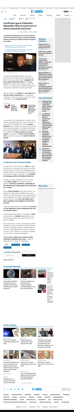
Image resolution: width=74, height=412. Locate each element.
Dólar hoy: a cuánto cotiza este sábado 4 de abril (45, 53)
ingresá (70, 11)
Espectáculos (31, 399)
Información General (12, 19)
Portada (6, 394)
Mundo (39, 397)
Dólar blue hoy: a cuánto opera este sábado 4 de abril (45, 46)
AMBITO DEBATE (50, 407)
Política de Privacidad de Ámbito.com (15, 402)
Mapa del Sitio (57, 399)
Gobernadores (31, 8)
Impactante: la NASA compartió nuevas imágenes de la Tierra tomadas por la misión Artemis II (10, 284)
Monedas (40, 188)
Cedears (54, 188)
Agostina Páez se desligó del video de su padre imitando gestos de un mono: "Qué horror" (32, 109)
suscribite (66, 11)
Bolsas (44, 188)
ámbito (5, 19)
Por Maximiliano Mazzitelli (26, 383)
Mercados (66, 394)
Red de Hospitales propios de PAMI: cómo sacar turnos (14, 107)
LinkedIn (14, 389)
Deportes (47, 397)
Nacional (31, 397)
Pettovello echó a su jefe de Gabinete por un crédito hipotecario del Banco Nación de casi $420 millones (47, 154)
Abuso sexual (7, 247)
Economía (23, 15)
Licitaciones (65, 402)
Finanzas (32, 15)
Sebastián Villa (21, 19)
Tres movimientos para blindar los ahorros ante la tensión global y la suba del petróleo (28, 376)
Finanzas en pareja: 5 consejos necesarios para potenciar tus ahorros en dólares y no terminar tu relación (45, 343)
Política (41, 15)
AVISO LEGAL (33, 402)
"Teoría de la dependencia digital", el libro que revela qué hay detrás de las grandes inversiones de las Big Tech (45, 64)
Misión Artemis (49, 8)
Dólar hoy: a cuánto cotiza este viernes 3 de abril (28, 364)
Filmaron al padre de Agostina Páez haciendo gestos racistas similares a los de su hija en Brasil (28, 284)
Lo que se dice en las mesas (61, 8)
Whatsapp (22, 389)
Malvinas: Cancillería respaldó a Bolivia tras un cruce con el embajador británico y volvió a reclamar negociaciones (47, 138)
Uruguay (66, 15)
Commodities (49, 188)
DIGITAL (21, 407)
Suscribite (28, 255)
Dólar (14, 15)
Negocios (49, 15)
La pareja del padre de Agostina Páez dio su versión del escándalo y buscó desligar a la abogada (19, 50)
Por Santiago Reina (7, 373)
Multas (56, 402)
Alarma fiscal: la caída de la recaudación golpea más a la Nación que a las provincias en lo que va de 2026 (46, 87)
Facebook (7, 389)
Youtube (18, 389)
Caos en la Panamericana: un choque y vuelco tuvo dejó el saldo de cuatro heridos (51, 277)
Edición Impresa (58, 397)
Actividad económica (14, 8)
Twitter (4, 389)
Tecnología (42, 399)
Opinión (58, 15)
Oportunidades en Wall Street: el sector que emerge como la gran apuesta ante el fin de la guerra (45, 76)
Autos (22, 399)
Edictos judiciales (45, 402)
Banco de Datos (55, 394)
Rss (49, 399)
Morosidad (23, 8)
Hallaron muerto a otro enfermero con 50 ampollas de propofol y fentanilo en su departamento (18, 46)
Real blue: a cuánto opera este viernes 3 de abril (45, 364)
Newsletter (71, 15)
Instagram (11, 389)
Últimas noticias (17, 394)
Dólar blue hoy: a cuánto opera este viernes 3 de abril (9, 380)
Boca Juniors (25, 244)
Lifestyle (23, 397)
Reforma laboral (40, 8)
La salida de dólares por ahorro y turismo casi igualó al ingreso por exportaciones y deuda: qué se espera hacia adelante (47, 121)
